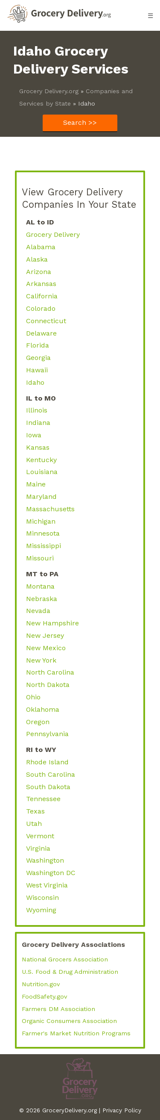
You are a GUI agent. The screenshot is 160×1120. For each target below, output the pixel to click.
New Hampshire (52, 623)
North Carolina (50, 672)
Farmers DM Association (58, 1008)
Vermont (40, 836)
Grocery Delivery (53, 234)
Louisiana (42, 472)
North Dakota (48, 685)
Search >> (80, 122)
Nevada (38, 611)
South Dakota (48, 787)
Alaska (37, 259)
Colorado (40, 308)
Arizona (38, 272)
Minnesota (43, 533)
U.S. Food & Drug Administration (70, 971)
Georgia (38, 358)
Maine (36, 484)
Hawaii (37, 370)
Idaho (35, 382)
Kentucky (41, 460)
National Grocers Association (65, 959)
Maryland (41, 496)
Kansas (37, 447)
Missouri (40, 558)
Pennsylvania (47, 734)
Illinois (36, 410)
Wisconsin (42, 897)
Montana (40, 586)
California (42, 296)
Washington (45, 860)
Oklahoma (42, 709)
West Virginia (47, 885)
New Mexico (46, 648)
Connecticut (46, 321)
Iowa (33, 435)
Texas (35, 811)
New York (41, 660)
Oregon (37, 722)
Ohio (33, 697)
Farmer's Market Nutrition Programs (76, 1033)
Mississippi (43, 546)
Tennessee (43, 799)
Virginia (38, 848)
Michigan (40, 521)
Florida (37, 345)
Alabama (40, 247)
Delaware (41, 333)
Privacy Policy (121, 1110)
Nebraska (41, 599)
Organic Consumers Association (69, 1020)
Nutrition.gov (41, 984)
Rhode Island (47, 762)
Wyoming (41, 910)
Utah (34, 823)
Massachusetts (50, 509)
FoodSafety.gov (44, 996)
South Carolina (50, 774)
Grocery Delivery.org (49, 91)
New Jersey (45, 635)
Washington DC (51, 873)
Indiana (38, 423)
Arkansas (41, 284)
